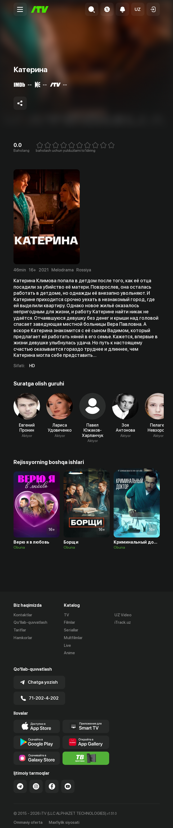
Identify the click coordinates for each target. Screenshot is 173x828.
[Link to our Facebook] (52, 782)
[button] (137, 9)
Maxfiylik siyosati (64, 818)
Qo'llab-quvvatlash (30, 622)
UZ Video (122, 615)
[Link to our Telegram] (20, 782)
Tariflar (20, 630)
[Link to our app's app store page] (37, 722)
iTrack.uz (122, 622)
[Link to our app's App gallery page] (86, 738)
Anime (69, 653)
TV (66, 615)
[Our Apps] (86, 722)
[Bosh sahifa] (39, 9)
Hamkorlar (23, 637)
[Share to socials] (20, 103)
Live (67, 645)
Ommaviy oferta (28, 818)
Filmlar (69, 622)
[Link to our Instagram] (36, 782)
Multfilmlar (73, 637)
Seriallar (71, 630)
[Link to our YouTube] (67, 782)
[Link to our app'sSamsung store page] (37, 754)
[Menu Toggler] (20, 9)
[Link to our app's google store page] (37, 738)
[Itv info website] (86, 754)
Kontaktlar (23, 615)
